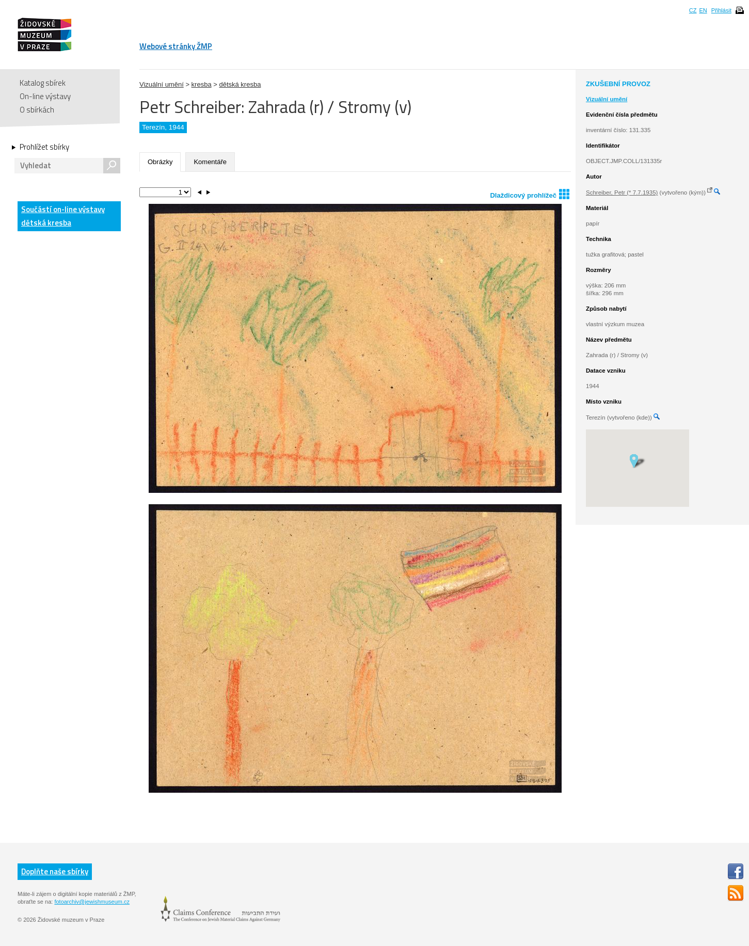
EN (703, 10)
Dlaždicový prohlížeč (529, 194)
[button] (637, 460)
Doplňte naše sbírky (54, 871)
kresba (202, 84)
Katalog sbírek (43, 83)
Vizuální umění (161, 84)
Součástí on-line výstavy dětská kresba (63, 216)
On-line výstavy (45, 96)
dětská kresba (240, 84)
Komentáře (210, 162)
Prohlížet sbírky (44, 147)
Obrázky (160, 162)
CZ (693, 10)
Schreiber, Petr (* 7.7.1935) (622, 192)
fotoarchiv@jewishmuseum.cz (92, 902)
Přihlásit (721, 10)
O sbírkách (37, 110)
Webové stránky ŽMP (175, 46)
